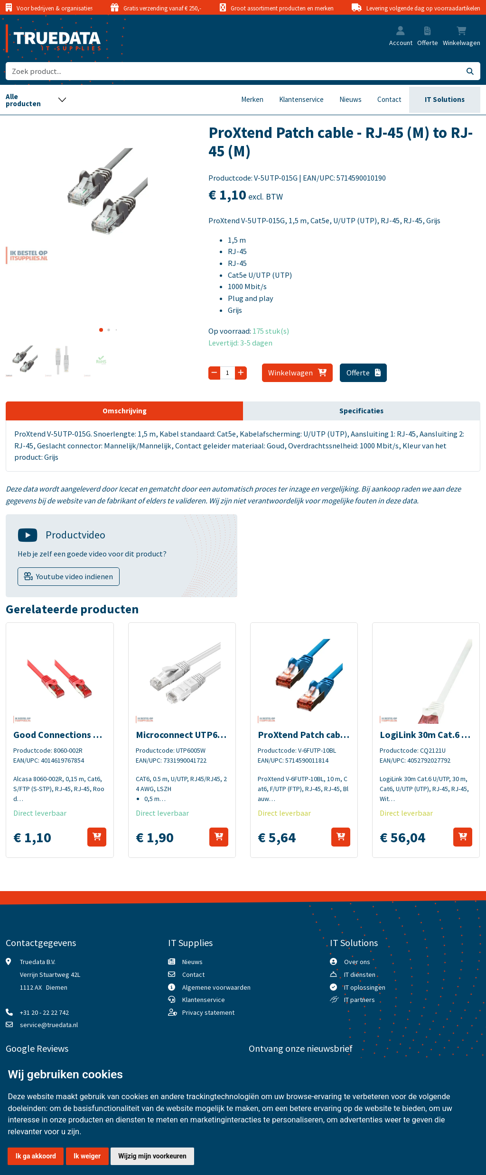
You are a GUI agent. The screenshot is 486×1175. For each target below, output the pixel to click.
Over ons (357, 961)
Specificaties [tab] (361, 410)
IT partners (359, 999)
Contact (389, 99)
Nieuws (350, 99)
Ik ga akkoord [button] (36, 1156)
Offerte (363, 372)
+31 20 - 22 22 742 (44, 1012)
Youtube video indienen (74, 576)
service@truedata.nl (49, 1024)
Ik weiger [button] (87, 1156)
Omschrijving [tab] (125, 410)
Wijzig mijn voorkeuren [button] (152, 1156)
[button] (400, 31)
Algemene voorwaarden (216, 987)
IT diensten (359, 974)
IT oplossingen (364, 987)
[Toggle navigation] (36, 100)
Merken (252, 99)
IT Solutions (445, 99)
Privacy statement (208, 1012)
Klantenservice (301, 99)
